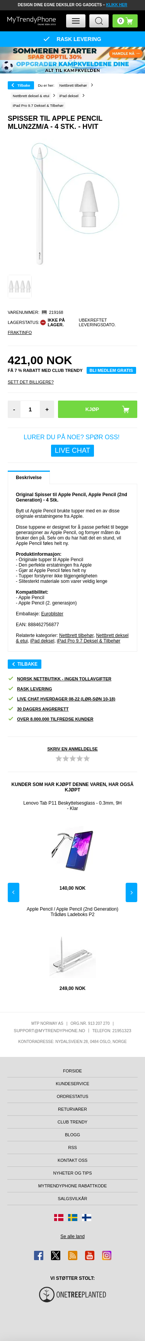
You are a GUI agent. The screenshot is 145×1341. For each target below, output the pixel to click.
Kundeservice (72, 1083)
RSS (72, 1147)
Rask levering (30, 689)
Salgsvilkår (72, 1198)
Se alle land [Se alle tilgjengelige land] (72, 1236)
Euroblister (52, 614)
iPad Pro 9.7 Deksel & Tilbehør (88, 641)
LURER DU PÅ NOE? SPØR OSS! (72, 445)
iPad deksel (42, 641)
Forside (72, 1071)
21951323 (121, 1030)
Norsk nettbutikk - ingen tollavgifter (59, 679)
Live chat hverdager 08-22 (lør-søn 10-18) (61, 699)
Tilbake (23, 85)
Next (131, 892)
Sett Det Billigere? (31, 382)
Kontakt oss (72, 1160)
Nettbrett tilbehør (76, 635)
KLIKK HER (116, 5)
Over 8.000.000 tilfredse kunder (50, 719)
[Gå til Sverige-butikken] (72, 1217)
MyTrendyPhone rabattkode (72, 1185)
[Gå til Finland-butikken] (86, 1217)
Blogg (72, 1134)
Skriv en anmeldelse (72, 749)
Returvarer (72, 1109)
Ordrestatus (73, 1096)
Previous (13, 892)
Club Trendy (72, 1122)
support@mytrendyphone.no (49, 1030)
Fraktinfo (20, 332)
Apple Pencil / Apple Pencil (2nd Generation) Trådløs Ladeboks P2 (72, 911)
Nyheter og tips (72, 1173)
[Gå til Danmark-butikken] (58, 1217)
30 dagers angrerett (38, 709)
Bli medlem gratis (111, 370)
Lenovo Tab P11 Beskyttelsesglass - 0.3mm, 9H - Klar (72, 805)
